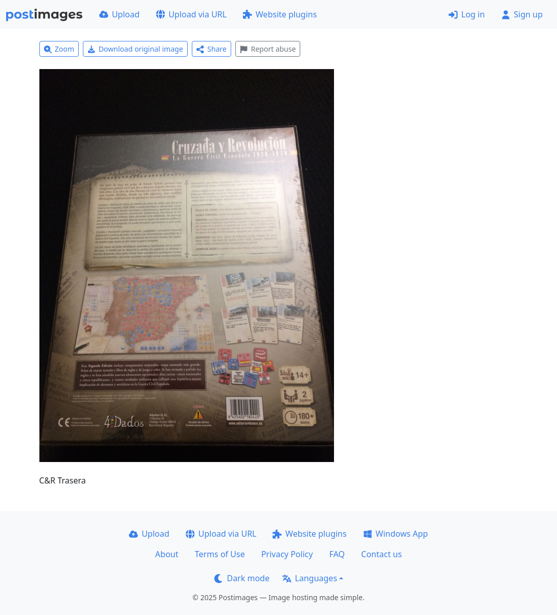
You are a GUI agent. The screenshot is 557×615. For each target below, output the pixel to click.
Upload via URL (191, 14)
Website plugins (280, 14)
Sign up (522, 14)
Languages (309, 578)
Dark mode (242, 578)
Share (211, 49)
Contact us (381, 554)
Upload (119, 14)
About (166, 554)
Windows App (395, 533)
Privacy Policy (287, 554)
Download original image (135, 49)
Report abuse (268, 49)
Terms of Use (220, 554)
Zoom (59, 49)
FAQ (337, 554)
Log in (467, 14)
